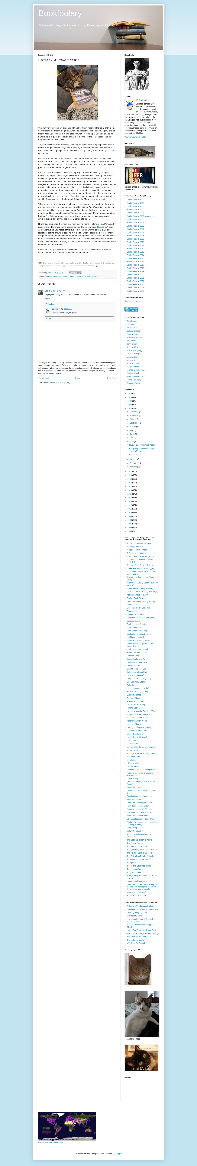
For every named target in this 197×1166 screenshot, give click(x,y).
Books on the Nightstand (137, 649)
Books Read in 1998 (135, 203)
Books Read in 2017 (135, 265)
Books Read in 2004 (135, 222)
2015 (130, 494)
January (133, 467)
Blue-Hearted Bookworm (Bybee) (141, 618)
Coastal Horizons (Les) (136, 669)
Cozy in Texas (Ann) (135, 675)
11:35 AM (68, 309)
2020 (130, 475)
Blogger (118, 1153)
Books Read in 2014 (135, 255)
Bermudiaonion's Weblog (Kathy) (141, 601)
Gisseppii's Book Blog (136, 704)
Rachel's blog (132, 778)
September (135, 423)
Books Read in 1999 (135, 206)
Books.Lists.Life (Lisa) (136, 652)
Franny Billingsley (134, 337)
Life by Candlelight (135, 734)
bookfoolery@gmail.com (63, 266)
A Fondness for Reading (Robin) (140, 556)
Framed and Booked (135, 701)
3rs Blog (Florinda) (135, 547)
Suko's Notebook (134, 831)
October (133, 419)
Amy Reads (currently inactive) (140, 588)
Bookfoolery (60, 13)
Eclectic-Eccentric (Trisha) (138, 688)
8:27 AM (62, 291)
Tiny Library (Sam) (135, 869)
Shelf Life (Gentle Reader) (138, 816)
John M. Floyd (133, 347)
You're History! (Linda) (136, 895)
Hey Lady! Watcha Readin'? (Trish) (142, 711)
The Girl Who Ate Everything (139, 937)
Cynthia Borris (133, 334)
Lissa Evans (132, 357)
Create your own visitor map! (50, 1143)
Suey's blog (132, 828)
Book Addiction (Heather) (137, 624)
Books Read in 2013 (135, 252)
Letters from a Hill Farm (137, 731)
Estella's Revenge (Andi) (137, 691)
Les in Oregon (51, 291)
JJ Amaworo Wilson (82, 276)
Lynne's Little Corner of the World (141, 747)
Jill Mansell (131, 341)
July (132, 430)
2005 (130, 531)
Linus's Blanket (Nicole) (137, 737)
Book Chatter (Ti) (134, 627)
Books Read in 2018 (135, 268)
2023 (130, 405)
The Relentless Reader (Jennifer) (141, 856)
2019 (130, 479)
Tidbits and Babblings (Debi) (139, 866)
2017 (130, 486)
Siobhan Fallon (133, 383)
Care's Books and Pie (136, 659)
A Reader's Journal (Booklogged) (141, 568)
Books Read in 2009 (135, 239)
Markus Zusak (133, 363)
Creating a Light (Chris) (137, 912)
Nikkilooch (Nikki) (134, 763)
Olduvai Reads (133, 766)
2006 (130, 527)
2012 (130, 505)
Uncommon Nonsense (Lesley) (140, 881)
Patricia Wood (133, 373)
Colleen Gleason (134, 331)
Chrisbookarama (134, 665)
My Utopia (131, 760)
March (133, 459)
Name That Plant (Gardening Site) (141, 930)
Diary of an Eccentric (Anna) (139, 678)
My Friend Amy (133, 757)
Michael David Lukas (136, 370)
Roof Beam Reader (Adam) (138, 806)
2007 (130, 524)
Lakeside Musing (134, 724)
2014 (130, 497)
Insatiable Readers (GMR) (138, 718)
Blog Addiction (133, 611)
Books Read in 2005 (135, 226)
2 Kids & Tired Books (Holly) (139, 543)
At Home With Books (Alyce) (139, 595)
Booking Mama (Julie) (136, 637)
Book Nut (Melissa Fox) (137, 631)
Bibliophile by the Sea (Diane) (139, 608)
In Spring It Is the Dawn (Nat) (139, 714)
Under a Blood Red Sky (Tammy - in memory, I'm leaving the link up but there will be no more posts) (142, 886)
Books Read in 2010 (135, 242)
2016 (130, 490)
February (134, 463)
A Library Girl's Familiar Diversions (141, 565)
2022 (130, 408)
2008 (130, 520)
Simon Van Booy (134, 380)
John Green (132, 344)
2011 (130, 509)
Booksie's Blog (133, 656)
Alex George (132, 321)
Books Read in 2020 (135, 275)
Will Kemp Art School (136, 943)
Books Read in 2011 (135, 245)
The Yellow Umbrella (135, 940)
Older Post (111, 378)
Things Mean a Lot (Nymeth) (139, 859)
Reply (47, 298)
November (134, 415)
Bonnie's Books (133, 621)
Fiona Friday (134, 455)
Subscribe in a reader (133, 301)
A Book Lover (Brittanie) (137, 553)
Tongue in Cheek (134, 872)
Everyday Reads (134, 695)
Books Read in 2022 (135, 281)
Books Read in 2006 (135, 229)
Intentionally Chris (134, 916)
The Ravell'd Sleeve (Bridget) (139, 853)
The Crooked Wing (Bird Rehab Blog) (143, 933)
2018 (130, 483)
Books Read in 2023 (135, 284)
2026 (130, 393)
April (132, 442)
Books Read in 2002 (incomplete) (141, 216)
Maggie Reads (133, 750)
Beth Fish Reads (134, 605)
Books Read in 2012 (135, 248)
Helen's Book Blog (135, 708)
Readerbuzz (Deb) (135, 787)
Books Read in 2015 (135, 258)
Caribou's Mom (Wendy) (137, 662)
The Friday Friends (135, 843)
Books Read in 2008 (135, 235)
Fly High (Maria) (134, 698)
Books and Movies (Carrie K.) (139, 640)
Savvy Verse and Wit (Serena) (140, 809)
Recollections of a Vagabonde (139, 796)
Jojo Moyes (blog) (134, 350)
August (133, 427)
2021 (130, 471)
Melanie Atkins (133, 367)
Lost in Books (132, 740)
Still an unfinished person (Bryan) (141, 819)
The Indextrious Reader (137, 846)
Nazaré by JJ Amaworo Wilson (142, 445)
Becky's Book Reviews (136, 598)
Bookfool (56, 309)
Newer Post (44, 378)
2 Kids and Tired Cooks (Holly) (140, 906)
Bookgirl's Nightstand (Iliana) (139, 634)
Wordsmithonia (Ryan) (136, 892)
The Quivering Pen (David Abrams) (142, 849)
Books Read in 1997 (135, 200)
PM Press (94, 276)
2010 (130, 512)
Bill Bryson (131, 324)
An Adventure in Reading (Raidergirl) (142, 591)
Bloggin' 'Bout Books (135, 614)
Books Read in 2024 (135, 288)
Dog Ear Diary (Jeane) (136, 682)
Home (77, 378)
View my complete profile (135, 137)
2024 (130, 401)
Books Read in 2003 (135, 219)
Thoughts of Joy (134, 862)
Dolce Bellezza (133, 685)
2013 (130, 501)
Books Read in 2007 (135, 232)
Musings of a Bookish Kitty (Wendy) (142, 753)
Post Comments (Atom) (60, 382)
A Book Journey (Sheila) (137, 550)
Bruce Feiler (132, 328)
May (132, 438)
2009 (130, 516)
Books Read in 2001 (135, 213)
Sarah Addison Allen (135, 376)
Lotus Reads (132, 744)
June (132, 434)
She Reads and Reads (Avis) (139, 812)
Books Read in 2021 (135, 278)
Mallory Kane (132, 360)
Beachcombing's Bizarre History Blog (142, 909)
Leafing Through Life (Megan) (139, 727)
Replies (51, 304)
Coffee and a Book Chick (137, 672)
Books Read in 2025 (135, 291)
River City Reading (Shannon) (139, 803)
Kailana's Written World (137, 721)
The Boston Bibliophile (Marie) (140, 840)
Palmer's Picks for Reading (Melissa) (142, 770)
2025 (130, 397)
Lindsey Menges (134, 354)
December (134, 412)
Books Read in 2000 (135, 209)
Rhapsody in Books (135, 799)
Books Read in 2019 (135, 271)
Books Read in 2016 (135, 261)
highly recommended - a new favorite (59, 276)
